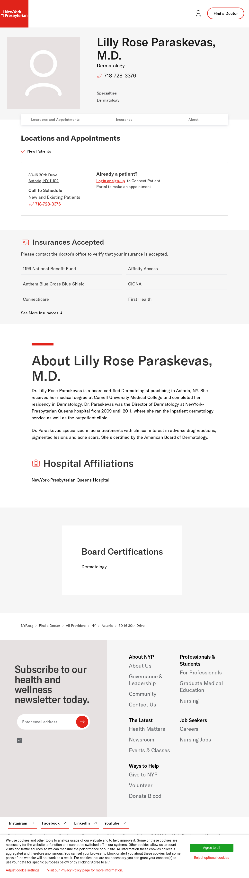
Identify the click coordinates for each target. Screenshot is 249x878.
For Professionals (201, 672)
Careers (189, 728)
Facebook (55, 823)
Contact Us (142, 704)
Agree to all (211, 848)
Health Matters (147, 728)
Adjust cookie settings (22, 870)
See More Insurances (39, 312)
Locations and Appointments (55, 119)
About (193, 119)
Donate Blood (145, 795)
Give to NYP (143, 774)
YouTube (116, 823)
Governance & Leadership (145, 680)
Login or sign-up (110, 180)
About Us (140, 665)
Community (142, 693)
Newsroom (141, 739)
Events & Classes (149, 750)
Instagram (22, 823)
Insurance (124, 119)
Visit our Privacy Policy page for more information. (85, 870)
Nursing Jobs (195, 739)
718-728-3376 (120, 75)
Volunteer (140, 785)
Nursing (189, 700)
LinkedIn (86, 823)
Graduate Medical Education (201, 686)
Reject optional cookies (211, 858)
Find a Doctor (225, 13)
